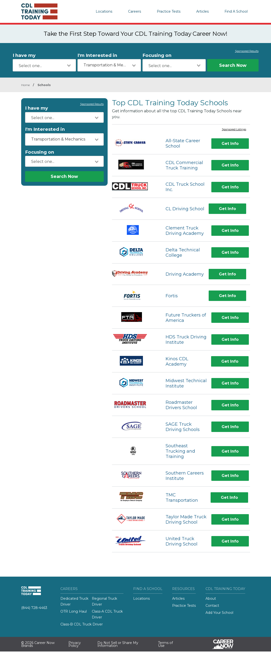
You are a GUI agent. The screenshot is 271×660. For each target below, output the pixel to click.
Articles (202, 11)
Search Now (232, 65)
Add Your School (219, 612)
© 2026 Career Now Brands (38, 644)
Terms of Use (165, 644)
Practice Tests (168, 11)
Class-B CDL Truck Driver (81, 624)
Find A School (236, 11)
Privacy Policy (74, 644)
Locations (104, 11)
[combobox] (44, 65)
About (211, 598)
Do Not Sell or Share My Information (117, 644)
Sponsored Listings (234, 130)
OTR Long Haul (73, 611)
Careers (134, 11)
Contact (212, 605)
